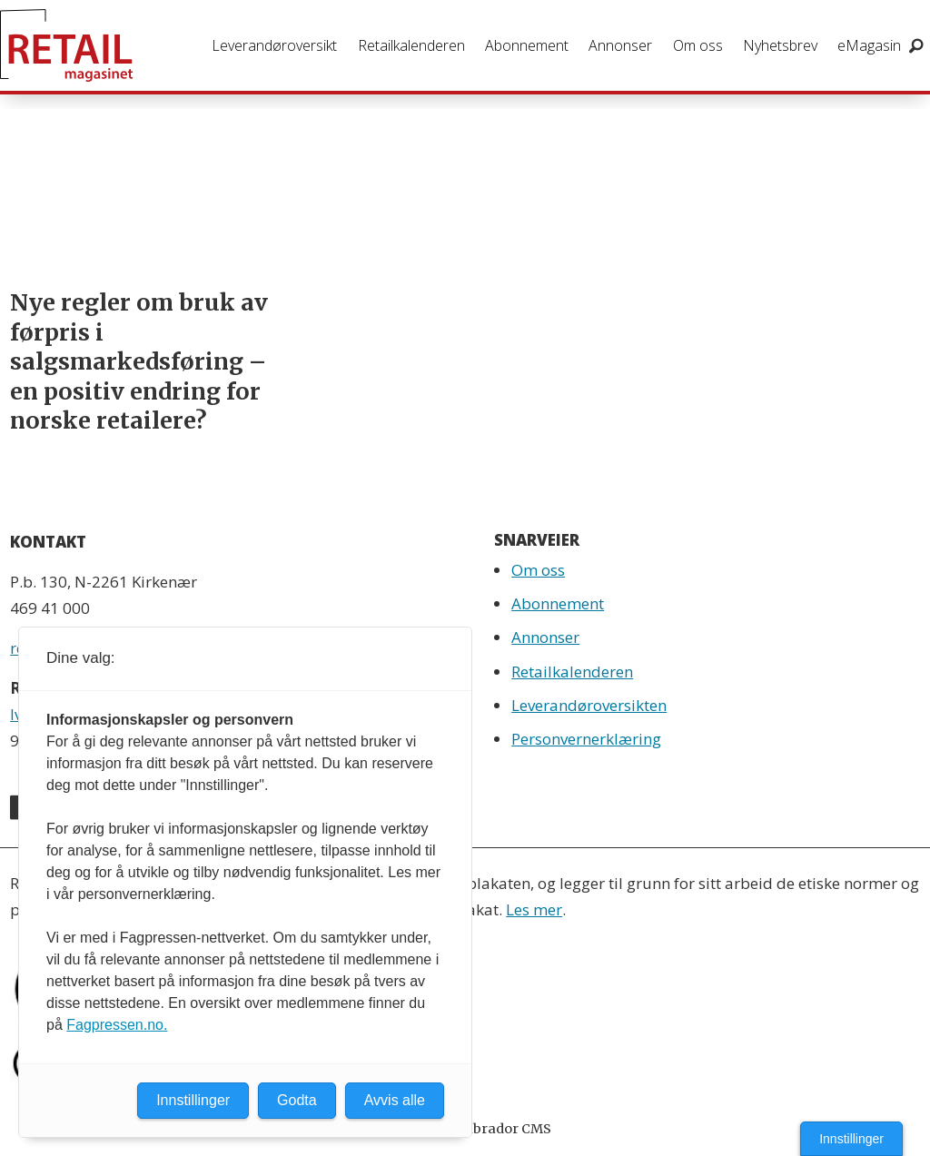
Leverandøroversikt (274, 45)
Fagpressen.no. (116, 1024)
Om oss (698, 45)
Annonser (620, 45)
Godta (297, 1100)
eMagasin (869, 45)
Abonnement (527, 45)
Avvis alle (394, 1100)
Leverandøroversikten (589, 705)
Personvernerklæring (586, 738)
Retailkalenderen (411, 45)
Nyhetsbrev (780, 45)
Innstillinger (851, 1138)
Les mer (534, 909)
